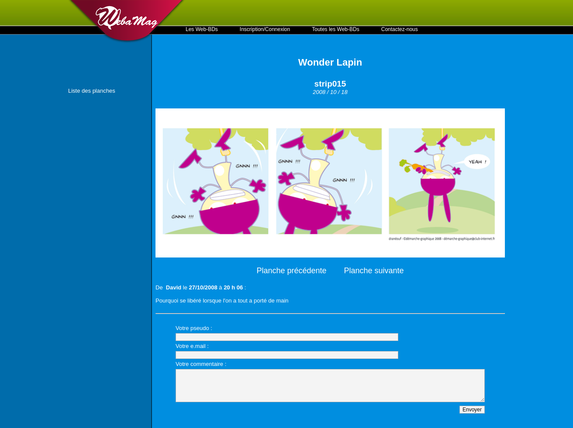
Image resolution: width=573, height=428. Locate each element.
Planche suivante (374, 270)
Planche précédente (291, 270)
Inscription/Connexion (265, 29)
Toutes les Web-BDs (335, 29)
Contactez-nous (399, 29)
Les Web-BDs (202, 29)
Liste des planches (91, 90)
